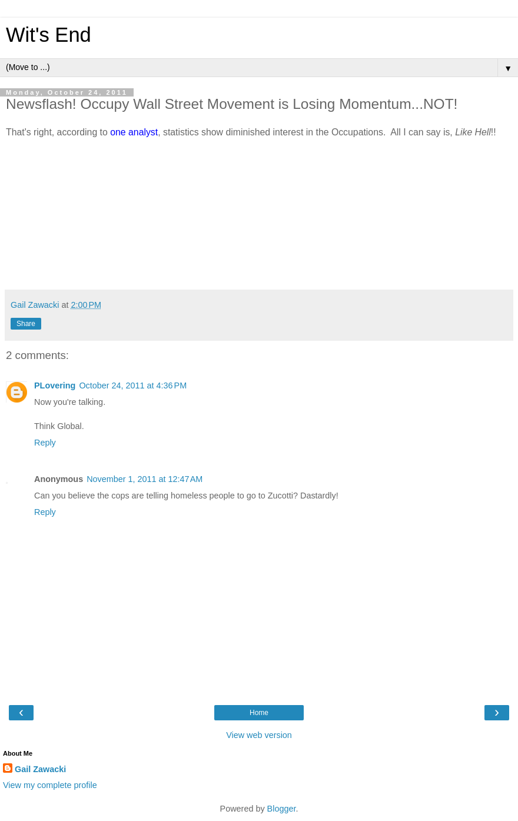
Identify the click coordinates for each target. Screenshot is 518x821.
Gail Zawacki (40, 769)
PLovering (54, 385)
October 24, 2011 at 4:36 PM (133, 385)
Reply (45, 442)
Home (259, 713)
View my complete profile (50, 785)
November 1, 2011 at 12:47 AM (144, 479)
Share (25, 324)
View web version (259, 735)
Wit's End (48, 35)
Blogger (281, 808)
